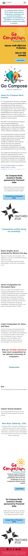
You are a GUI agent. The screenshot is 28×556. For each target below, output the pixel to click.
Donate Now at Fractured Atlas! (14, 197)
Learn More (20, 60)
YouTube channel (16, 350)
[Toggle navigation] (25, 2)
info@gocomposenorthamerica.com (13, 169)
